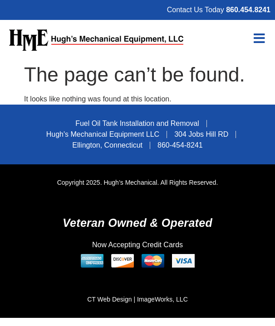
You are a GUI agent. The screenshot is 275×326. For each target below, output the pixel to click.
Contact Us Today (218, 10)
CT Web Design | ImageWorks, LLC (137, 299)
